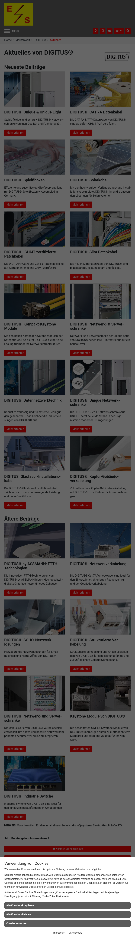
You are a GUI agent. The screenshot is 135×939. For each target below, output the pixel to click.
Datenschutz (75, 932)
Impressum (59, 932)
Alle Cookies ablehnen (18, 914)
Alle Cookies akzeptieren (20, 905)
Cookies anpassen (16, 923)
